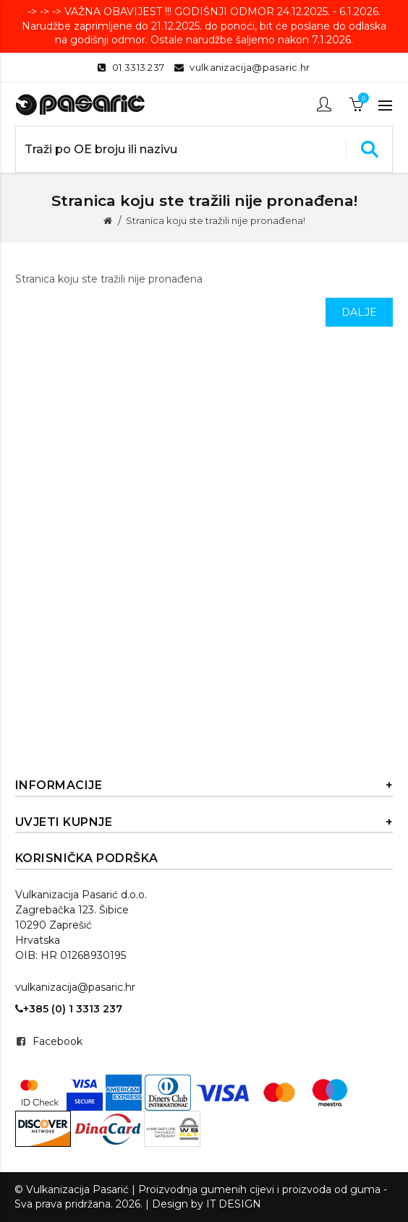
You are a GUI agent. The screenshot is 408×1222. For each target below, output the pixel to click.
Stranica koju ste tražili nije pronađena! (215, 220)
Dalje (359, 312)
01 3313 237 (138, 67)
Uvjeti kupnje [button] (204, 822)
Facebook (57, 1041)
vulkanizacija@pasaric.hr (250, 67)
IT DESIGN (233, 1203)
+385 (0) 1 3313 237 (68, 1008)
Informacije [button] (204, 785)
